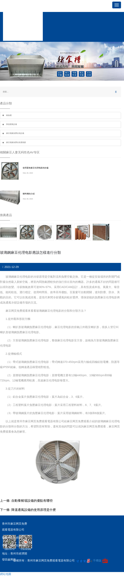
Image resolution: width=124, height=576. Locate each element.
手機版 (97, 560)
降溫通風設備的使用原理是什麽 (33, 509)
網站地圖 (5, 574)
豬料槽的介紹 (29, 194)
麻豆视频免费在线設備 (15, 133)
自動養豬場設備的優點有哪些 (32, 500)
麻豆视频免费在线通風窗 (16, 142)
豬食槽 (9, 115)
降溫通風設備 (11, 124)
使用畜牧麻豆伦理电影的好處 (36, 168)
